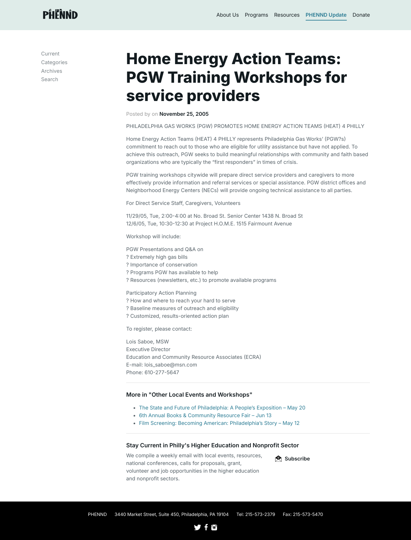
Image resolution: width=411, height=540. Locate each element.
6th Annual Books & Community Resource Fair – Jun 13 (205, 415)
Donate (361, 15)
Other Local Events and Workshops (200, 395)
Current (50, 53)
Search (49, 79)
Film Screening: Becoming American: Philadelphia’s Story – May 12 (219, 423)
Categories (54, 62)
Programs (256, 15)
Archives (51, 71)
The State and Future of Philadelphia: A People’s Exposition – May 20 (222, 407)
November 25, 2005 (183, 114)
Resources (287, 15)
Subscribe (292, 458)
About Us (227, 15)
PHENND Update (326, 15)
